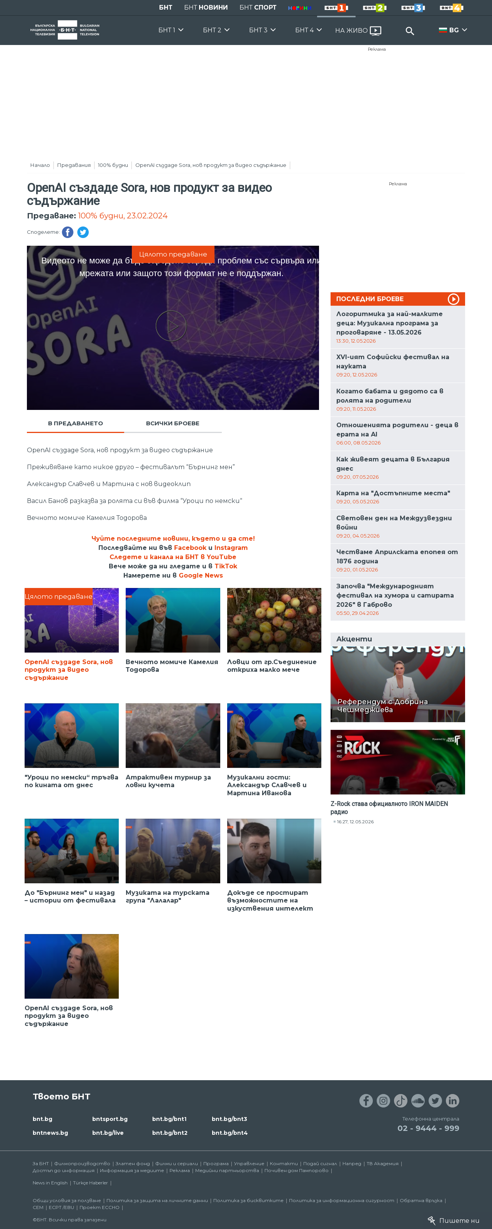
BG (454, 30)
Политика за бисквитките (248, 1200)
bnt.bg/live (108, 1132)
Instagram (231, 547)
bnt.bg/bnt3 (229, 1119)
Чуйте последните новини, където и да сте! (173, 538)
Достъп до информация (64, 1170)
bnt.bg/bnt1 (169, 1119)
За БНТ (41, 1163)
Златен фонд (133, 1163)
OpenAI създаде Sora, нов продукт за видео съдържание (210, 165)
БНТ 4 (304, 30)
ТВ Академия (383, 1163)
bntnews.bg (50, 1132)
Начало (40, 165)
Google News (201, 575)
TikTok (225, 566)
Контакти (284, 1163)
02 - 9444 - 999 (428, 1128)
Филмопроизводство (82, 1163)
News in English (50, 1183)
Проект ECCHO (100, 1207)
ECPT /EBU (61, 1207)
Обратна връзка (421, 1200)
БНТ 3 (258, 30)
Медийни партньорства (227, 1170)
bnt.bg (42, 1119)
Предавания (74, 165)
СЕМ (38, 1207)
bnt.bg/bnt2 (170, 1132)
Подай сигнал (320, 1163)
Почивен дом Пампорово (296, 1170)
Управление (249, 1163)
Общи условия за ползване (67, 1200)
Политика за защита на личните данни (157, 1200)
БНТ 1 (166, 30)
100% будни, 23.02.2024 (123, 215)
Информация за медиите (132, 1170)
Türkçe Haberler (90, 1183)
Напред (351, 1163)
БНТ (166, 7)
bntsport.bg (110, 1119)
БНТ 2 (212, 30)
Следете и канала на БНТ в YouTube (173, 557)
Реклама (377, 49)
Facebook (190, 547)
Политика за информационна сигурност (341, 1200)
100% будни (113, 165)
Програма (216, 1163)
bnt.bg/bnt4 (230, 1132)
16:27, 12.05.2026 (355, 821)
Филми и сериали (176, 1163)
